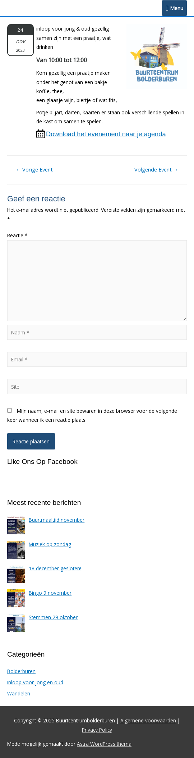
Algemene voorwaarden (148, 720)
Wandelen (18, 693)
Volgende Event (156, 169)
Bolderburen (21, 671)
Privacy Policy (97, 729)
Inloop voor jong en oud (35, 682)
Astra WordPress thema (104, 743)
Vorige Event (34, 169)
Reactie (17, 235)
